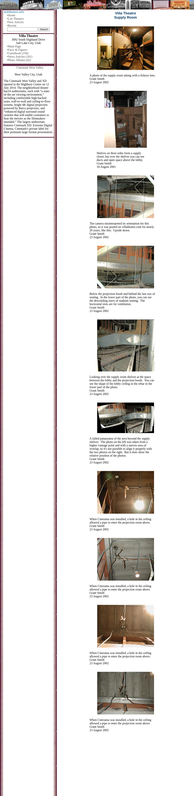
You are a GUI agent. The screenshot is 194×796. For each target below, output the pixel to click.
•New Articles (15, 22)
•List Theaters (15, 18)
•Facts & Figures (17, 49)
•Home (11, 15)
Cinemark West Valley (30, 67)
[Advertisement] (125, 766)
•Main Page (14, 46)
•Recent (11, 25)
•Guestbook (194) (17, 53)
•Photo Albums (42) (19, 60)
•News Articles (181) (19, 56)
